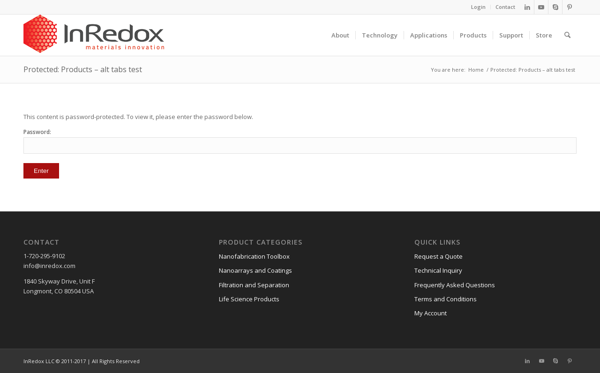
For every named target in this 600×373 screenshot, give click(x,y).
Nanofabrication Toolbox (254, 256)
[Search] (567, 35)
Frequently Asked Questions (454, 285)
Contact (505, 6)
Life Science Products (249, 299)
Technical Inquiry (438, 270)
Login (478, 6)
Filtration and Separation (254, 285)
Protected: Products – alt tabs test (82, 69)
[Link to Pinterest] (569, 7)
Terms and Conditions (445, 299)
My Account (430, 313)
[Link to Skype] (555, 7)
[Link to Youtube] (541, 7)
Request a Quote (438, 256)
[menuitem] (478, 7)
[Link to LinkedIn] (527, 7)
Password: (300, 140)
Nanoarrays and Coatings (255, 270)
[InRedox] (93, 35)
